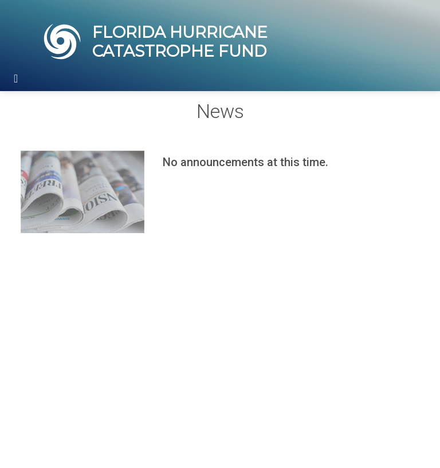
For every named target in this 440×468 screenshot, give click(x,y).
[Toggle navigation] (16, 78)
